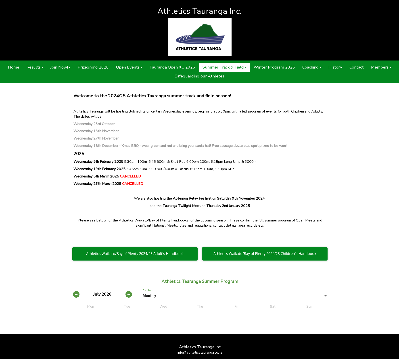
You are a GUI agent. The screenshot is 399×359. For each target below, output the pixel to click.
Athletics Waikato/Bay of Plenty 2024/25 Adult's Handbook (135, 253)
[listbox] (235, 296)
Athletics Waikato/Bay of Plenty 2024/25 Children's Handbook (264, 253)
